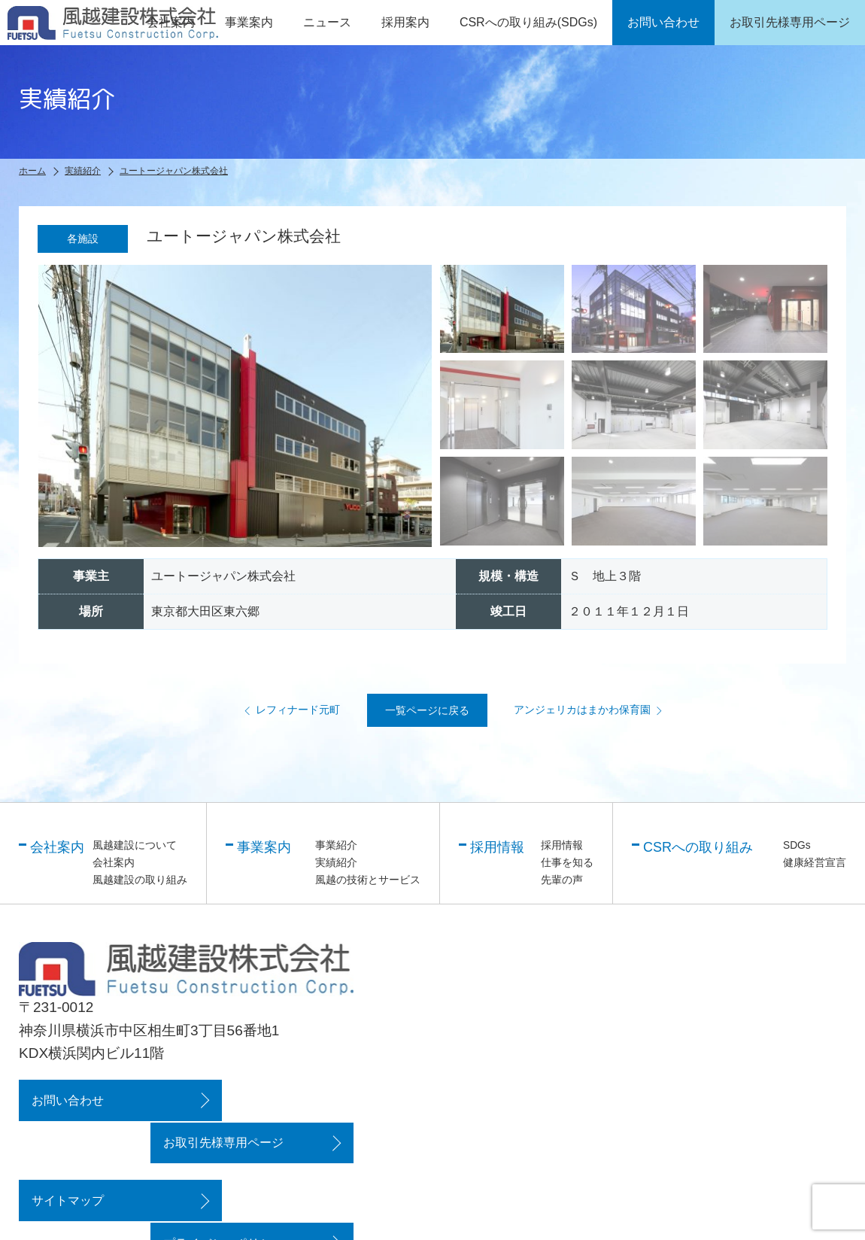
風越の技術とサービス (367, 880)
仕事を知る (567, 862)
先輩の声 (562, 880)
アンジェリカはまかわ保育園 (591, 710)
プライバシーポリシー (262, 1156)
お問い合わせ (66, 1099)
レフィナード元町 (288, 710)
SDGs (797, 846)
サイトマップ (66, 1156)
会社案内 (114, 862)
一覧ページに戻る (427, 711)
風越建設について (135, 846)
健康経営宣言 (814, 862)
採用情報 (562, 846)
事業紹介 (336, 846)
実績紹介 (336, 862)
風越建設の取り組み (140, 880)
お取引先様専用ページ (262, 1099)
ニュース (327, 22)
